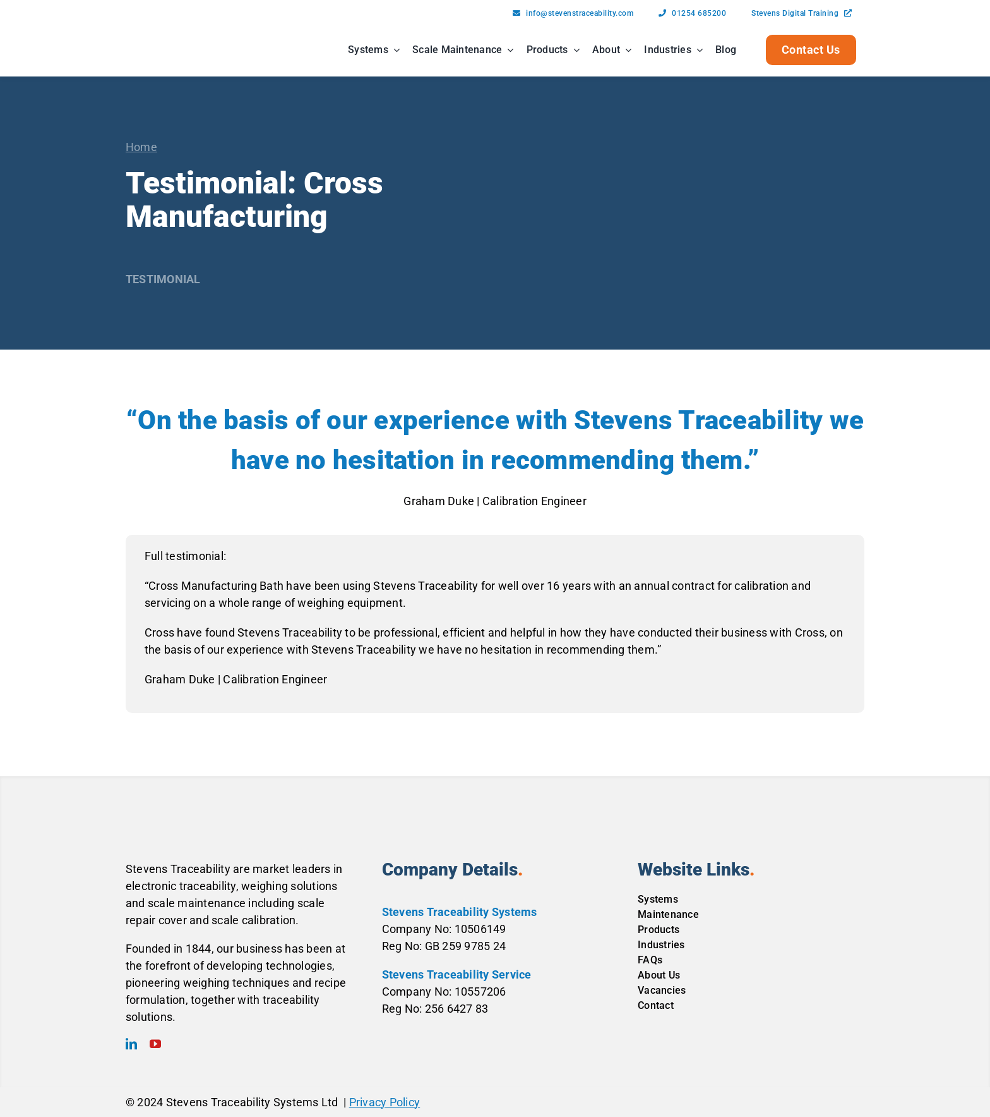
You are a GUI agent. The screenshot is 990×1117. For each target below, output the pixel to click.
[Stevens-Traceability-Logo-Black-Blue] (165, 35)
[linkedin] (131, 1043)
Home (141, 147)
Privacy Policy (384, 1102)
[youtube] (155, 1043)
